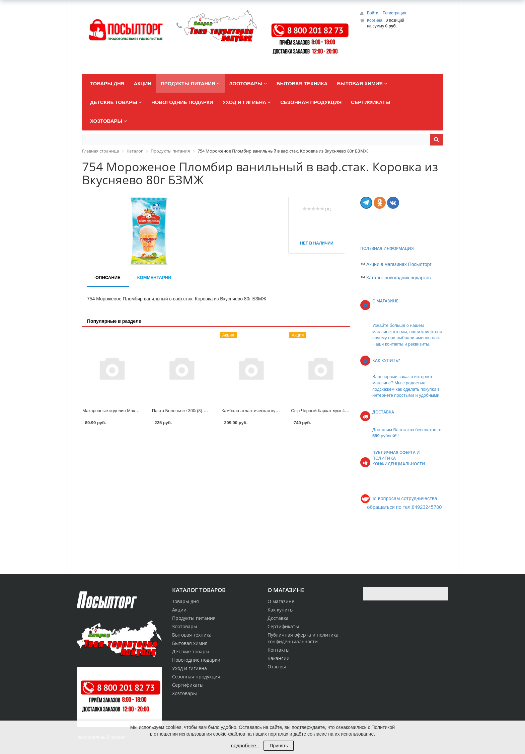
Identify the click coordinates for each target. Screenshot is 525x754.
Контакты (279, 650)
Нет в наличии (316, 243)
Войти (373, 13)
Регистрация (394, 13)
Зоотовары (184, 626)
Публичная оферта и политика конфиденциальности (303, 638)
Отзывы (277, 666)
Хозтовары (184, 693)
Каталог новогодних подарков (398, 277)
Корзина (374, 20)
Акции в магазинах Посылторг (399, 264)
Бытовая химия (190, 643)
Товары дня (185, 601)
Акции (179, 609)
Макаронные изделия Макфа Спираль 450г (126, 410)
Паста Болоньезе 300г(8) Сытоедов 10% (193, 410)
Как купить (280, 609)
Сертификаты (283, 626)
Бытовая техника (192, 635)
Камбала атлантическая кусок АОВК (258, 410)
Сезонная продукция (196, 676)
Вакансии (279, 658)
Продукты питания (194, 618)
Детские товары (190, 651)
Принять (279, 745)
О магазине (281, 601)
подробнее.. (245, 745)
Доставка (278, 618)
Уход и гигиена (189, 668)
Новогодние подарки (196, 660)
